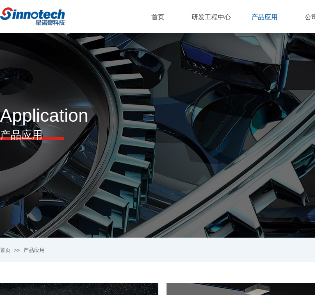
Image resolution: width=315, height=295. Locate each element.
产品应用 (34, 250)
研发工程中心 (211, 17)
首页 (5, 250)
